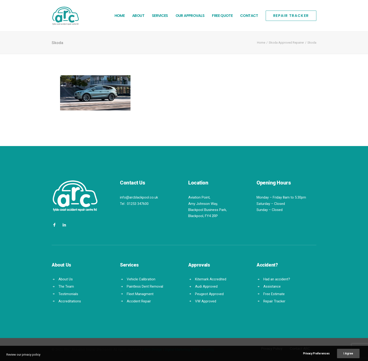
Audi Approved (206, 286)
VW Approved (205, 301)
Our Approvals (190, 15)
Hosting (208, 349)
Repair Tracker (274, 301)
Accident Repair (139, 301)
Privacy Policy (271, 348)
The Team (66, 286)
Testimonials (68, 294)
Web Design (153, 349)
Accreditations (69, 301)
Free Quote (222, 15)
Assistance (272, 286)
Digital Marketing (177, 349)
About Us (65, 279)
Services (160, 15)
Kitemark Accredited (210, 279)
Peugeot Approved (209, 294)
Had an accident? (276, 279)
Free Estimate (274, 294)
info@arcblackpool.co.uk (139, 197)
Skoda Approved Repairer (286, 42)
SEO (196, 349)
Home (120, 15)
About (138, 15)
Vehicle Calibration (141, 279)
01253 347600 (138, 204)
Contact (249, 15)
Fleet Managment (140, 294)
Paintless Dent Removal (145, 286)
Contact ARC (300, 348)
